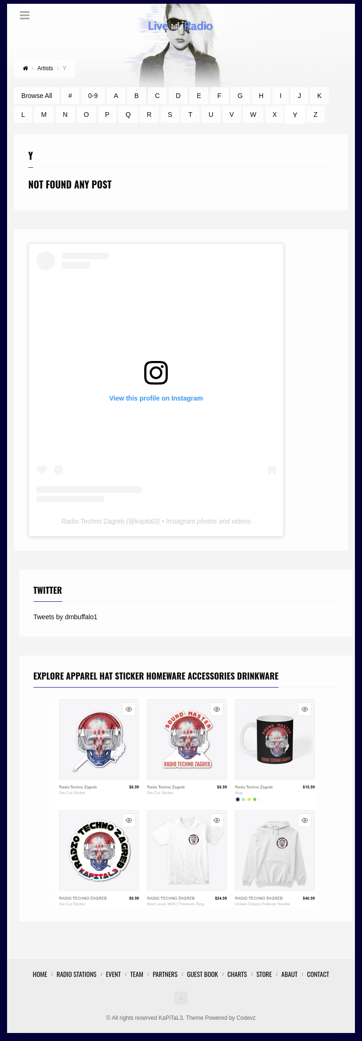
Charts (237, 974)
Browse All (36, 95)
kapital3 (146, 521)
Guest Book (202, 974)
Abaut (289, 974)
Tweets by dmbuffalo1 (65, 617)
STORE (264, 974)
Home (40, 974)
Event (113, 974)
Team (136, 974)
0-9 (93, 95)
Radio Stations (77, 974)
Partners (165, 974)
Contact (318, 974)
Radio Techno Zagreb (92, 521)
